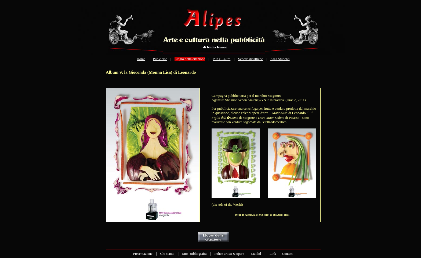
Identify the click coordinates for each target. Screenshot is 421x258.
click (286, 214)
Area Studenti (280, 59)
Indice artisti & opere (229, 254)
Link (273, 254)
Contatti (287, 254)
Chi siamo (167, 254)
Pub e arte (160, 59)
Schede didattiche (250, 59)
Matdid (256, 254)
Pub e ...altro (221, 59)
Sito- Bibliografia (194, 254)
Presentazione (143, 254)
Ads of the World (230, 204)
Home (141, 59)
